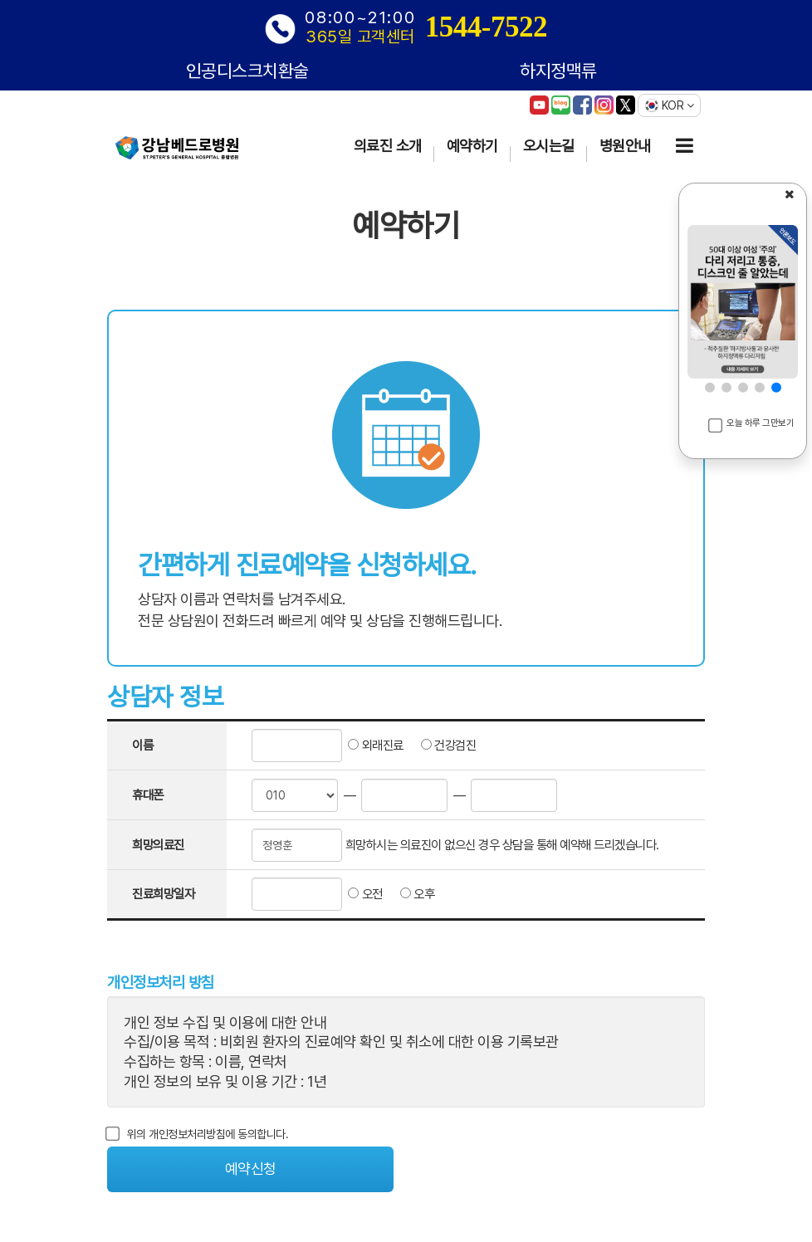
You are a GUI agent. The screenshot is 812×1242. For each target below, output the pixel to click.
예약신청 (250, 1168)
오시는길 (549, 145)
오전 (362, 894)
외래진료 (373, 745)
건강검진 (440, 745)
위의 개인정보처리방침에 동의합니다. (197, 1134)
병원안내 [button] (625, 145)
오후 (409, 894)
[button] (710, 388)
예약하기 (472, 145)
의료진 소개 (388, 145)
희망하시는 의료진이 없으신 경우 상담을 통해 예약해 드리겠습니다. (502, 845)
